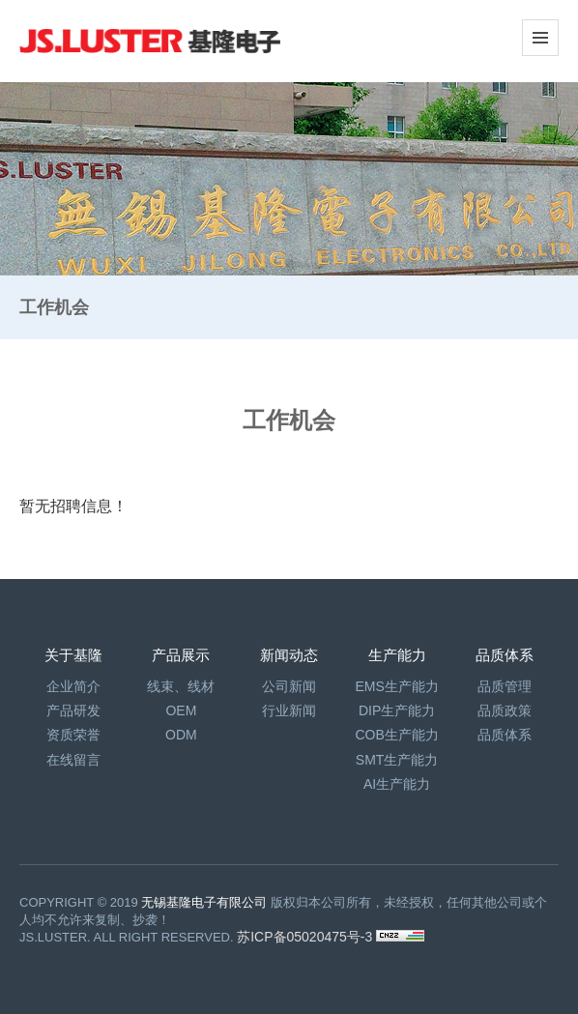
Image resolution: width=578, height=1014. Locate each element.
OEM (180, 710)
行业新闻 (289, 710)
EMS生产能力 (396, 686)
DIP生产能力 (397, 710)
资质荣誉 (73, 734)
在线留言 (73, 760)
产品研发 (73, 710)
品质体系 (504, 734)
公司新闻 (289, 686)
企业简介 (73, 686)
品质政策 (504, 710)
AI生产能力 (396, 784)
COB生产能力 (396, 734)
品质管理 (504, 686)
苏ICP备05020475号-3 (306, 936)
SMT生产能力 (397, 760)
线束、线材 (181, 686)
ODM (181, 734)
